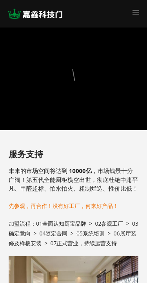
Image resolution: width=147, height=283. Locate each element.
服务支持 (26, 154)
